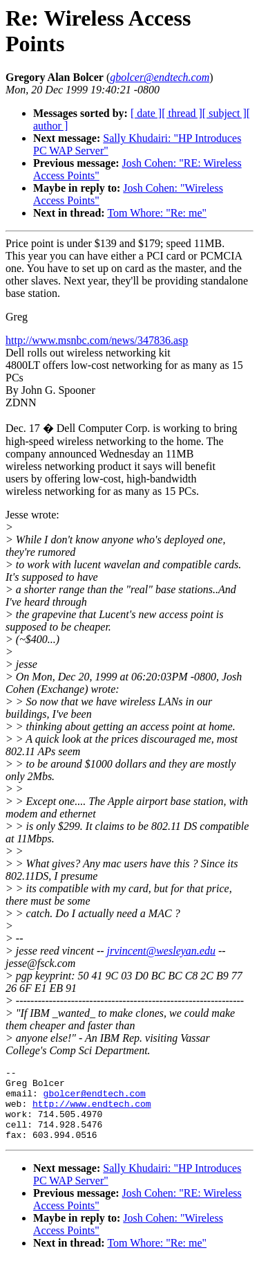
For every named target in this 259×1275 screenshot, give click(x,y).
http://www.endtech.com (91, 1111)
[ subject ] (224, 113)
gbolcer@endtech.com (95, 1099)
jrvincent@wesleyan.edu (161, 951)
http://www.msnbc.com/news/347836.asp (97, 340)
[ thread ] (182, 113)
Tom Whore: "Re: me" (157, 213)
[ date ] (146, 113)
